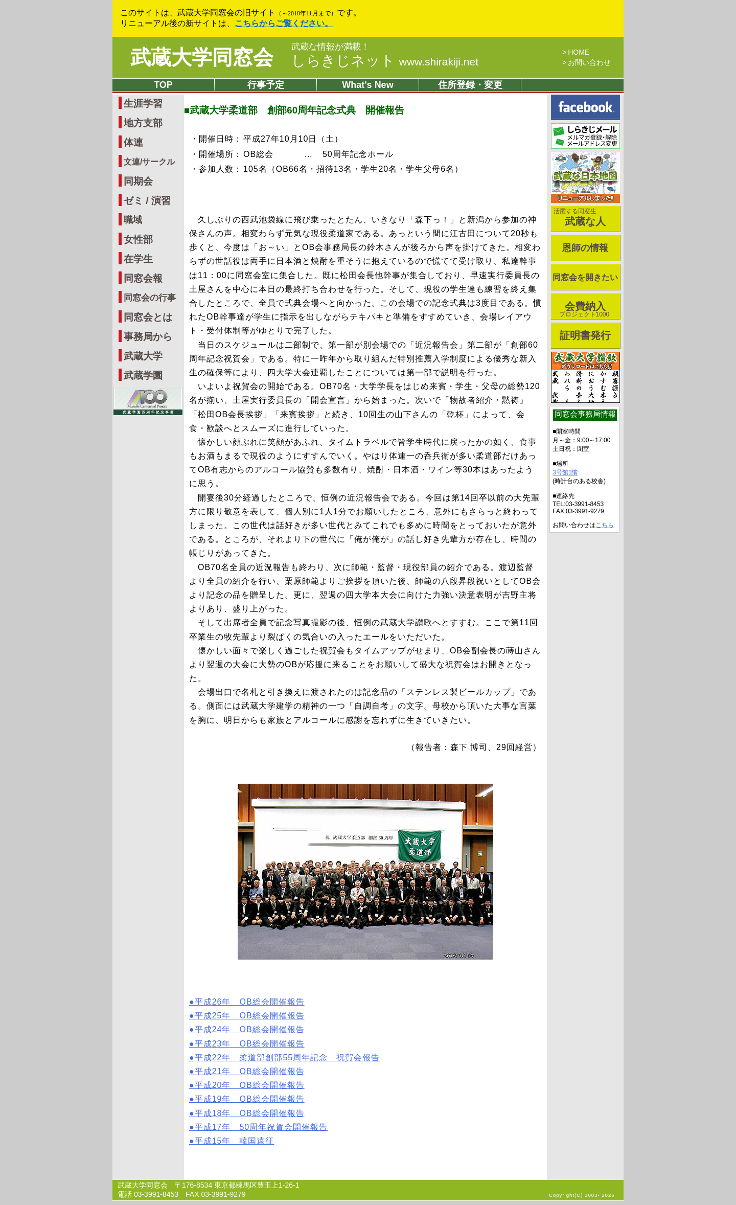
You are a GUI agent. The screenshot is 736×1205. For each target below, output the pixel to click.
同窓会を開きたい (585, 277)
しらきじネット (384, 61)
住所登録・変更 (470, 85)
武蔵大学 (143, 356)
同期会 (138, 181)
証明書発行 (585, 335)
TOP (163, 85)
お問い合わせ (589, 62)
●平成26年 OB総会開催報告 (247, 1001)
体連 (133, 142)
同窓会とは (148, 317)
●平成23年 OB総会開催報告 (247, 1043)
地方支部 (143, 123)
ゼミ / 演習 (147, 200)
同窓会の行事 (150, 298)
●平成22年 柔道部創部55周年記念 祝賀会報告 (284, 1057)
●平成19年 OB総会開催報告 (247, 1099)
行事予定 (265, 85)
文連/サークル (149, 161)
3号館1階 (565, 472)
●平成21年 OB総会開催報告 (247, 1071)
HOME (578, 52)
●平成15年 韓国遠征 (231, 1140)
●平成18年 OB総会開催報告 (247, 1113)
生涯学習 (143, 103)
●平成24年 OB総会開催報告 (247, 1029)
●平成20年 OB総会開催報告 (247, 1085)
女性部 (138, 239)
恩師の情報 (585, 248)
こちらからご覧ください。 (284, 23)
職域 (133, 220)
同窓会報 (143, 278)
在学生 (138, 259)
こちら (604, 525)
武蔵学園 (143, 375)
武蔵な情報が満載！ (330, 47)
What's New (367, 85)
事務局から (148, 336)
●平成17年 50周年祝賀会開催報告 (258, 1127)
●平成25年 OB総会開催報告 (247, 1015)
